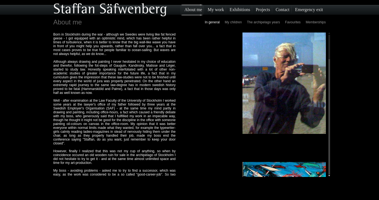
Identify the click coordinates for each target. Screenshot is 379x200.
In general (212, 22)
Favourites (293, 22)
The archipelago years (263, 22)
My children (233, 22)
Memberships (316, 22)
